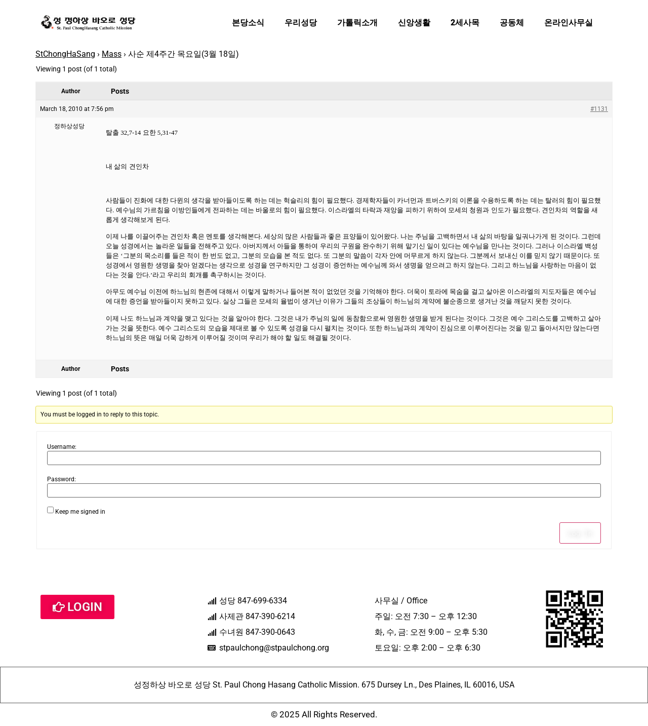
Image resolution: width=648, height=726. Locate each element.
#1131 (599, 108)
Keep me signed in (80, 512)
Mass (112, 54)
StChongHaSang (65, 54)
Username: (61, 447)
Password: (61, 479)
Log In (580, 533)
